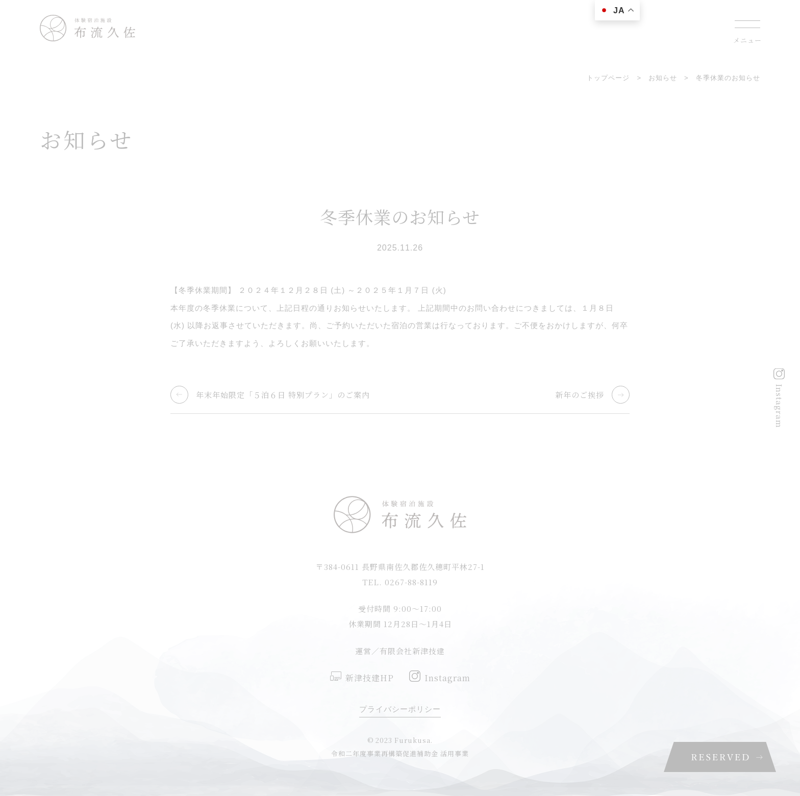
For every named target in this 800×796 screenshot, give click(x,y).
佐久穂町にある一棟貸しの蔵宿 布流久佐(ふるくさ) (87, 28)
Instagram (779, 406)
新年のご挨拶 (579, 394)
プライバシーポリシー (400, 709)
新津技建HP (369, 678)
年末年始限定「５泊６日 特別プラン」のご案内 (283, 394)
